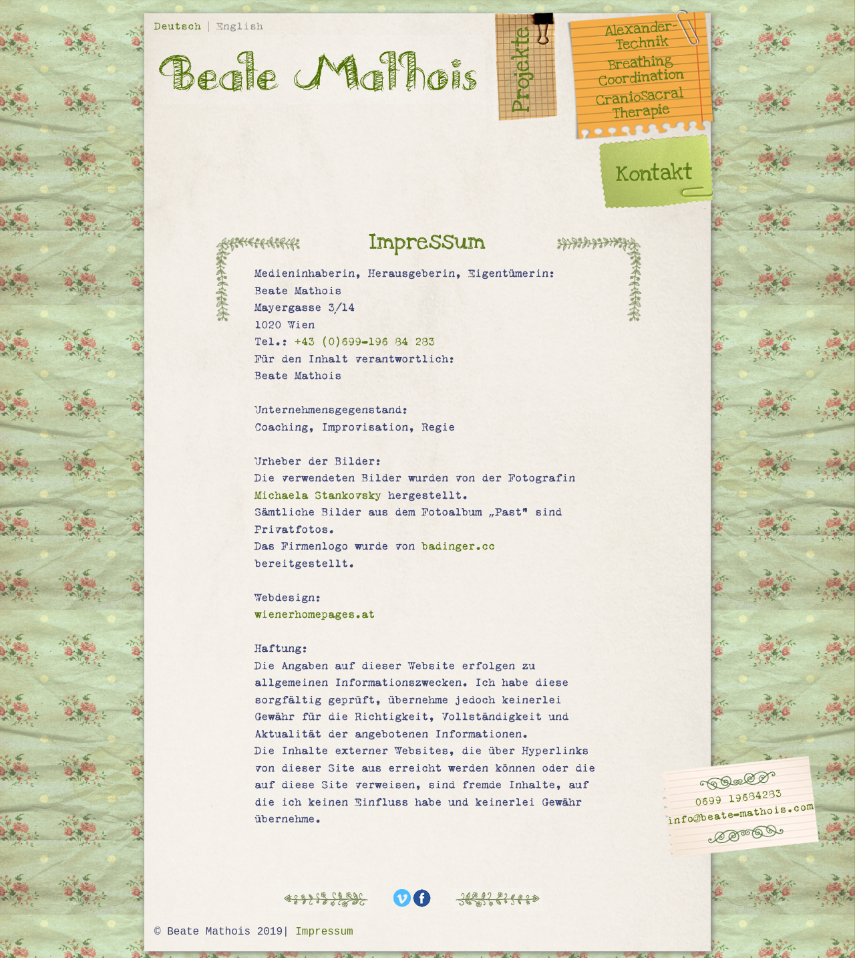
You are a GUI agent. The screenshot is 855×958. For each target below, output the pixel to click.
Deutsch (181, 26)
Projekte (521, 69)
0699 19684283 (738, 797)
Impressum (324, 932)
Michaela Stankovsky (317, 495)
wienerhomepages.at (314, 614)
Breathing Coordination (641, 70)
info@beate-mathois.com (740, 814)
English (239, 26)
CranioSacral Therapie (639, 104)
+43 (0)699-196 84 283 (365, 341)
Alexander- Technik (641, 36)
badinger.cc (458, 546)
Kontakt (654, 173)
